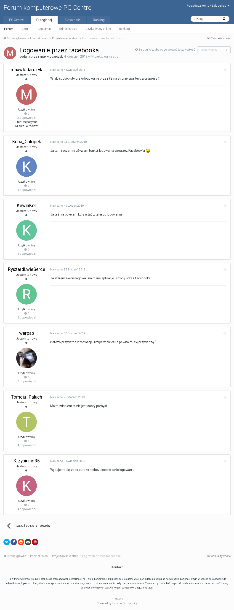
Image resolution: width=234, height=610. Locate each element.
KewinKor (26, 205)
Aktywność (72, 20)
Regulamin (44, 28)
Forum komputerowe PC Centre (47, 7)
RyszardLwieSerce (26, 269)
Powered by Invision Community (117, 603)
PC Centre (16, 20)
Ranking (124, 28)
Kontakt (117, 567)
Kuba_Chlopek (26, 141)
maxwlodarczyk (51, 56)
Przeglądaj (44, 20)
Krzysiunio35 (26, 461)
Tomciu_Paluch (26, 397)
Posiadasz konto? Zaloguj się (208, 5)
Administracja (68, 28)
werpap (26, 333)
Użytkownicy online (98, 28)
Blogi (25, 28)
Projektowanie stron (105, 56)
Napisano (66, 69)
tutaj (150, 587)
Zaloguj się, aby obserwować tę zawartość (166, 49)
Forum (8, 28)
